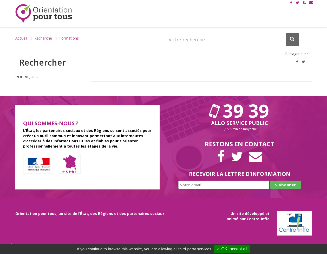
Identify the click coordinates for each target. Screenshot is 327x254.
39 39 (239, 110)
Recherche (43, 38)
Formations (69, 38)
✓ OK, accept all (232, 249)
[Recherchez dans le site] (231, 39)
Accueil (21, 38)
